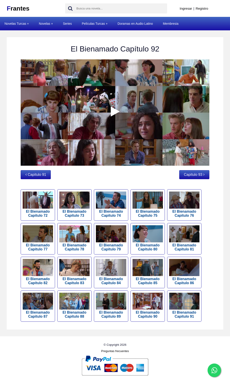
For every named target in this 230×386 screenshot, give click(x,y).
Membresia (170, 23)
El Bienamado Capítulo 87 (38, 306)
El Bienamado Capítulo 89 (111, 306)
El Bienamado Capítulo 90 (148, 306)
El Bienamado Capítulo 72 (38, 204)
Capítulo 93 (194, 174)
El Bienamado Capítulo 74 (111, 204)
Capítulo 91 (35, 174)
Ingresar (186, 8)
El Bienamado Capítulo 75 (148, 204)
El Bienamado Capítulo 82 (38, 272)
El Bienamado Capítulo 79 (111, 238)
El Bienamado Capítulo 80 (148, 238)
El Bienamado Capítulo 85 (148, 272)
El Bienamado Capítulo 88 (74, 306)
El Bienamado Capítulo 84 (111, 272)
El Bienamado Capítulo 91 (184, 306)
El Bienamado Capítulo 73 (74, 204)
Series (67, 23)
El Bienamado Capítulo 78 (74, 238)
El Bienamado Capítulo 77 (38, 238)
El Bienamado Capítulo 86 (184, 272)
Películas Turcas (93, 23)
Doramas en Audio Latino (135, 23)
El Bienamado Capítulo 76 (184, 204)
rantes (18, 8)
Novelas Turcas (15, 23)
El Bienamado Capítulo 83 (74, 272)
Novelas (44, 23)
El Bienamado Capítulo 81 (184, 238)
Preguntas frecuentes (115, 351)
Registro (202, 8)
